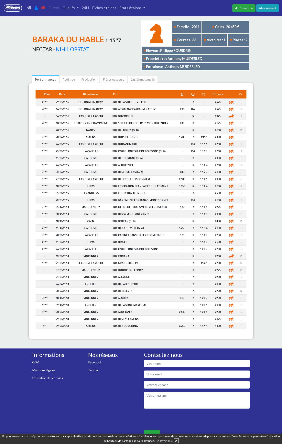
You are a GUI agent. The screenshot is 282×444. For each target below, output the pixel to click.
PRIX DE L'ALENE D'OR (125, 284)
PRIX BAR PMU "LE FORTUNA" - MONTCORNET (140, 200)
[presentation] (174, 419)
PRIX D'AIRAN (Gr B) (124, 221)
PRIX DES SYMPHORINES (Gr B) (130, 214)
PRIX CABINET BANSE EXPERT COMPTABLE (138, 235)
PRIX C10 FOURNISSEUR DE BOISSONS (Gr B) (139, 151)
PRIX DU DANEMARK (124, 144)
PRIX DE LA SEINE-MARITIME (129, 305)
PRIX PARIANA (120, 256)
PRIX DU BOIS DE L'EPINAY (127, 270)
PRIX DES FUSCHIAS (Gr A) (127, 172)
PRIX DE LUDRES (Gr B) (125, 130)
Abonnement (267, 8)
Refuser (149, 440)
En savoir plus (164, 440)
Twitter (93, 370)
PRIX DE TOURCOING (125, 325)
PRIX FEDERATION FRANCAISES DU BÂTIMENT (140, 186)
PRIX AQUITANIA (122, 311)
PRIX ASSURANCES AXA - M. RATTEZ (134, 109)
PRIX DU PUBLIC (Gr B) (125, 137)
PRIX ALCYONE (121, 277)
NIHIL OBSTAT (73, 49)
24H (85, 8)
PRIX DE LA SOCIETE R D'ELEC (129, 102)
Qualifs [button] (69, 8)
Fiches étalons (104, 8)
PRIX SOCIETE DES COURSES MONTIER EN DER (140, 123)
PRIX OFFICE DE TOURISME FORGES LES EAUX (139, 207)
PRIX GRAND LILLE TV (125, 263)
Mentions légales (43, 370)
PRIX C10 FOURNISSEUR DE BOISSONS (135, 249)
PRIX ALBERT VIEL (123, 165)
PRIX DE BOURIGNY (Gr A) (127, 158)
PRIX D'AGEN (119, 242)
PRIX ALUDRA (120, 298)
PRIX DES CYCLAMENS (125, 319)
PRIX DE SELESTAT (123, 290)
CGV (35, 362)
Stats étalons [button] (130, 8)
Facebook (95, 362)
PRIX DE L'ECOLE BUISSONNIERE (131, 179)
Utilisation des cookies (47, 378)
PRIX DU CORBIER (123, 116)
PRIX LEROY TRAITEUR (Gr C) (129, 193)
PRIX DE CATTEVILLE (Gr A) (128, 228)
